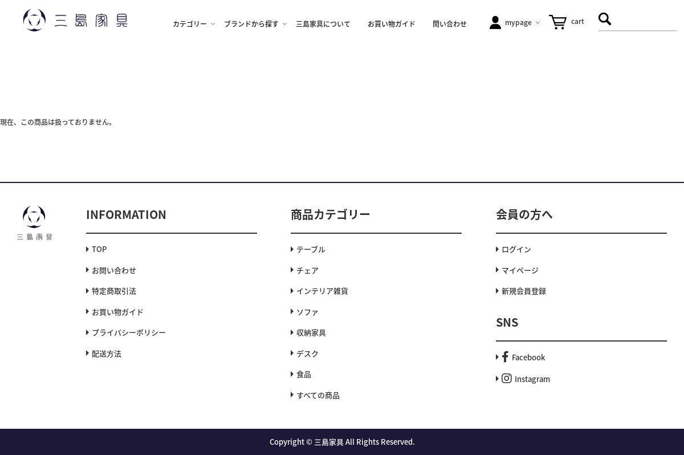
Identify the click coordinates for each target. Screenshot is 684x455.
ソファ (307, 311)
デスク (307, 353)
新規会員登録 (524, 290)
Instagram (526, 378)
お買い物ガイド (118, 311)
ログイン (516, 248)
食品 (303, 373)
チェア (307, 270)
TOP (99, 248)
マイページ (520, 270)
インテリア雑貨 (322, 290)
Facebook (523, 357)
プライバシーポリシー (129, 332)
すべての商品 (318, 394)
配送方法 (106, 353)
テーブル (310, 248)
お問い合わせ (114, 270)
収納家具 (311, 332)
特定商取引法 (114, 290)
